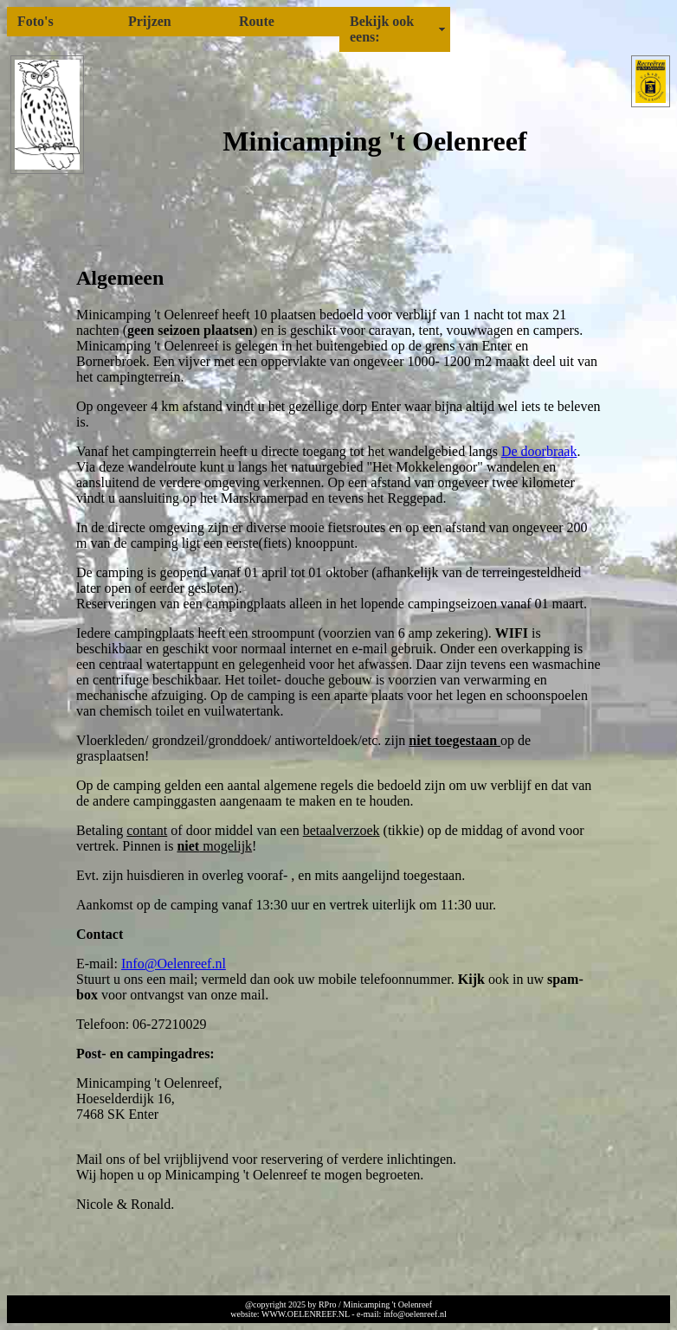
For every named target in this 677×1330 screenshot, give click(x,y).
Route (256, 21)
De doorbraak (539, 451)
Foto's (35, 21)
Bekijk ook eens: (382, 29)
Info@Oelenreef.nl (173, 963)
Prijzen (149, 21)
